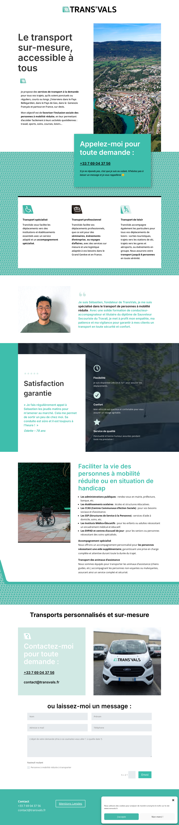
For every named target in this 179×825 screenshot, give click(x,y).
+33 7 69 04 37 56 (95, 163)
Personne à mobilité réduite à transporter (49, 767)
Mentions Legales (70, 804)
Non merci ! (157, 816)
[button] (173, 800)
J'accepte (121, 816)
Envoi (145, 775)
